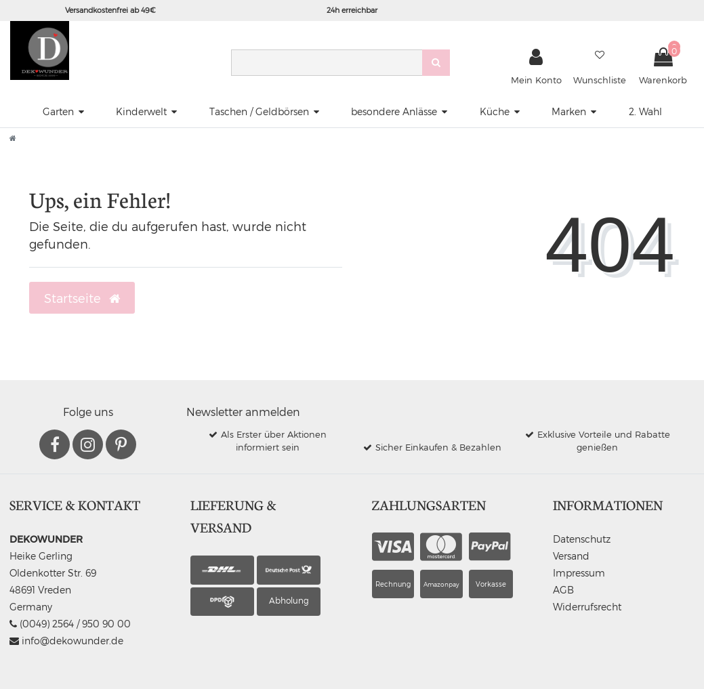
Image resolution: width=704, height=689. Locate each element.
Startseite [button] (82, 298)
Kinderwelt (141, 111)
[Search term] (326, 62)
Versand (571, 556)
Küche (495, 111)
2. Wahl (645, 111)
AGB (563, 590)
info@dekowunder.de (66, 640)
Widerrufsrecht (587, 606)
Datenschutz (581, 539)
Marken (569, 111)
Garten (58, 111)
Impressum (579, 573)
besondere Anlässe (394, 111)
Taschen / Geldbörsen (259, 111)
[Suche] (436, 62)
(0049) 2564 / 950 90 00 (70, 623)
